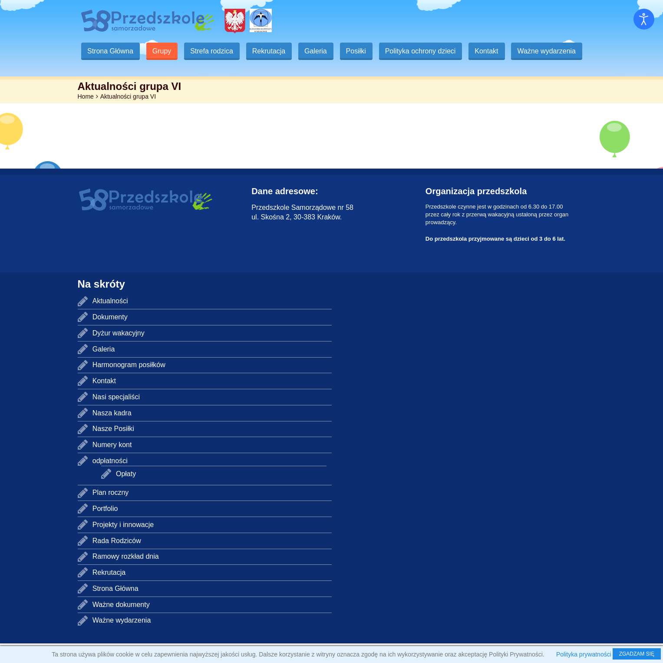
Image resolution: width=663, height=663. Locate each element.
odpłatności (110, 480)
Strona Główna (111, 51)
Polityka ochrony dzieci (426, 51)
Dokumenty (110, 336)
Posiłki (361, 51)
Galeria (319, 51)
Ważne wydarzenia (117, 70)
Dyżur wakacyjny (118, 352)
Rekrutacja (271, 51)
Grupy (162, 51)
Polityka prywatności (583, 654)
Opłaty (126, 493)
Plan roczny (110, 512)
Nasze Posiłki (113, 448)
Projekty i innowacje (123, 544)
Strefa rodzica (213, 51)
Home (86, 116)
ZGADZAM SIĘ (636, 654)
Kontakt (493, 51)
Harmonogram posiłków (128, 384)
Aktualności (110, 320)
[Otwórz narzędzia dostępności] (643, 19)
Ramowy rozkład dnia (125, 576)
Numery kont (112, 464)
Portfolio (105, 528)
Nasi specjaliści (116, 416)
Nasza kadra (112, 432)
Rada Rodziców (116, 560)
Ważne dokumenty (121, 624)
